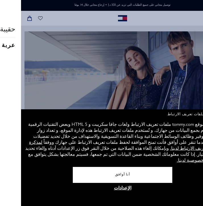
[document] (101, 157)
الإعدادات (101, 188)
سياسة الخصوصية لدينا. (177, 161)
